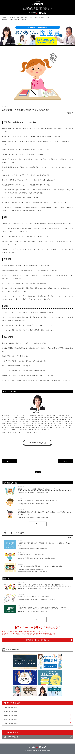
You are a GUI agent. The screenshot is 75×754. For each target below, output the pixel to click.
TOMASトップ (6, 17)
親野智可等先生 (55, 588)
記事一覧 (23, 17)
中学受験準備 (43, 548)
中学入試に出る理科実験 (36, 569)
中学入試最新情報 (34, 548)
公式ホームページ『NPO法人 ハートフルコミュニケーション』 (23, 433)
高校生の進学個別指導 (10, 715)
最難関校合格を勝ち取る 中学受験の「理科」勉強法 (32, 571)
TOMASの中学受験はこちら (37, 443)
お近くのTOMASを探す (10, 737)
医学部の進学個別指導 (10, 719)
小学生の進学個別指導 (10, 707)
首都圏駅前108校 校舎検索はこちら (37, 640)
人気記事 (32, 558)
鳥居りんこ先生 (50, 558)
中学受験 (26, 492)
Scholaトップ (15, 17)
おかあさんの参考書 (33, 17)
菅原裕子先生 (44, 17)
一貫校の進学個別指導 (10, 723)
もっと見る (67, 537)
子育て (37, 588)
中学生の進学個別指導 (10, 711)
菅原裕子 (70, 113)
